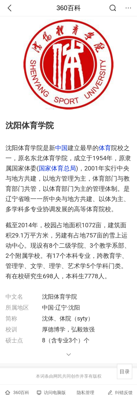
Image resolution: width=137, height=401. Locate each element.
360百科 (68, 8)
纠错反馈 (120, 392)
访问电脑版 (51, 392)
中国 (61, 148)
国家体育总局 (57, 168)
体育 (105, 148)
